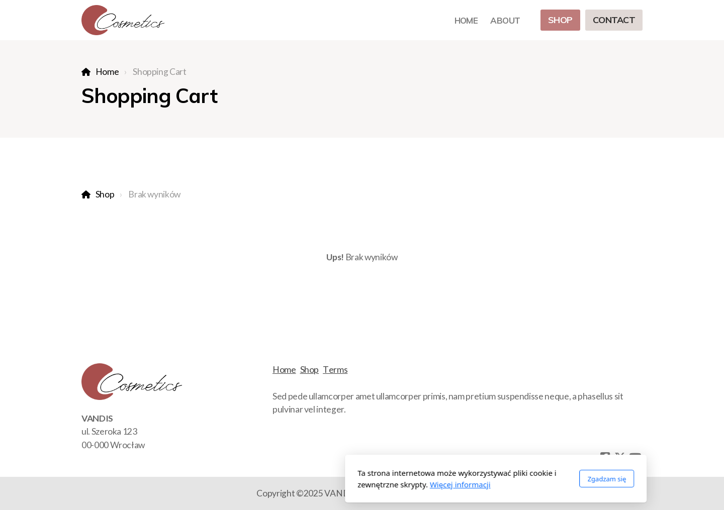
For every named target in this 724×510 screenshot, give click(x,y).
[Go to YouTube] (635, 457)
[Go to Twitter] (619, 457)
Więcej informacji (326, 484)
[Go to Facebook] (604, 457)
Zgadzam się (473, 478)
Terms (335, 369)
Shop (105, 194)
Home (107, 71)
